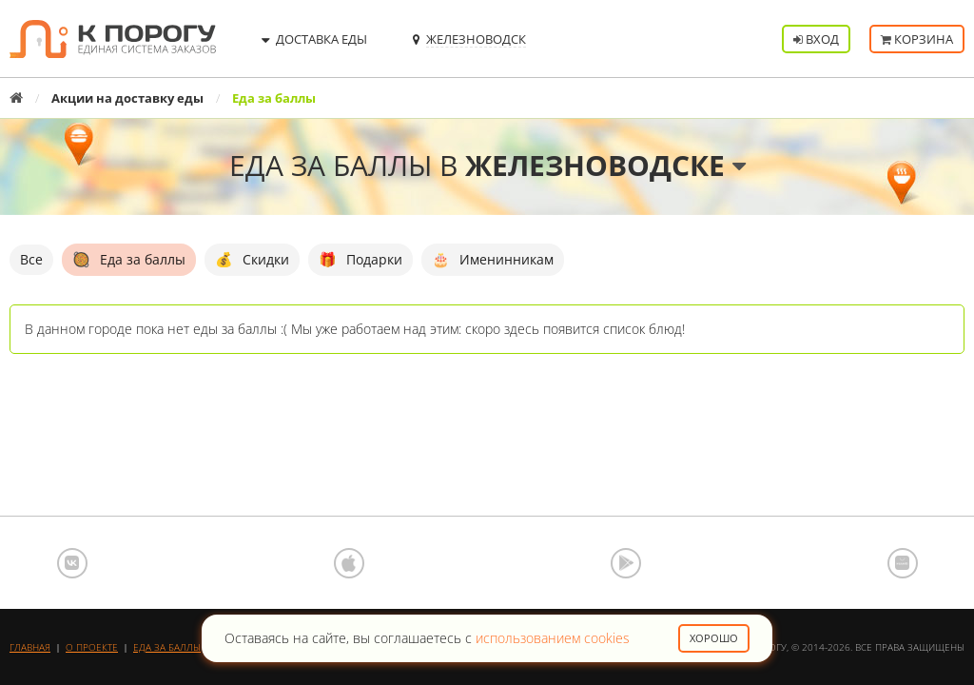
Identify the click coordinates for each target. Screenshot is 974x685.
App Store (349, 563)
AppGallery (902, 563)
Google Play (626, 563)
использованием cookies (553, 638)
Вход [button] (816, 39)
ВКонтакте (72, 563)
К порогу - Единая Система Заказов (113, 39)
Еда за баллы (167, 647)
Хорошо (714, 638)
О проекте (92, 647)
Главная (30, 647)
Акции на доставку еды (127, 98)
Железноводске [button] (605, 165)
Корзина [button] (917, 39)
